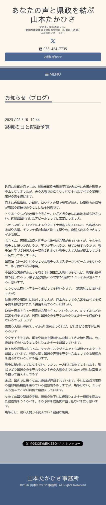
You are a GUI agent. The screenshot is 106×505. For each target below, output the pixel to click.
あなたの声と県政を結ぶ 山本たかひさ (53, 14)
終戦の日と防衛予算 (27, 126)
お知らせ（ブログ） (28, 98)
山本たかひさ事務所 (53, 478)
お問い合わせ (53, 57)
